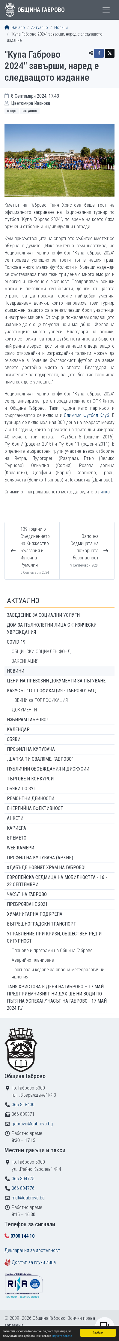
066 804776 (23, 1188)
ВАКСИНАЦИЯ (25, 661)
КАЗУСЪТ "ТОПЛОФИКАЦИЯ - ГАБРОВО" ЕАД (51, 690)
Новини (61, 27)
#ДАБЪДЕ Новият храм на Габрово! (46, 867)
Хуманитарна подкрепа (34, 914)
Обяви (13, 739)
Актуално (39, 27)
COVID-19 (16, 642)
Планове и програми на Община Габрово (52, 950)
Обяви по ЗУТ (21, 788)
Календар (18, 729)
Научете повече (62, 1337)
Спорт (11, 110)
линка (104, 492)
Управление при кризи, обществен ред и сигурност (54, 937)
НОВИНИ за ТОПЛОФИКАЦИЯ (40, 700)
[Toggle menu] (106, 10)
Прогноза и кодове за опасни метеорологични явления (58, 973)
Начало (14, 27)
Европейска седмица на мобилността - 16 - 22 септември (57, 880)
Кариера (16, 828)
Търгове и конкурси (30, 779)
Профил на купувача (31, 749)
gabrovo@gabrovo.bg (32, 1124)
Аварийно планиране (33, 960)
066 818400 (23, 1104)
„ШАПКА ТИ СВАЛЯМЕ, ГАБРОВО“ (40, 759)
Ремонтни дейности (30, 798)
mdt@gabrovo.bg (28, 1198)
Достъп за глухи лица (34, 1262)
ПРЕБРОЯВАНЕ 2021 (27, 904)
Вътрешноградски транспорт (41, 924)
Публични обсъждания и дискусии (48, 769)
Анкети (15, 818)
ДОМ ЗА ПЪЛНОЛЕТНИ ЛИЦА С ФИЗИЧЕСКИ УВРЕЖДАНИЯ (52, 628)
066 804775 (23, 1179)
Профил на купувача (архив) (40, 857)
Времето (16, 838)
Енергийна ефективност (35, 808)
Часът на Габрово (27, 894)
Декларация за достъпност (32, 1250)
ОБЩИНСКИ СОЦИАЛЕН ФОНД (41, 651)
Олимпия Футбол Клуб (86, 415)
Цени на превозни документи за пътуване (56, 681)
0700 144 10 (22, 1236)
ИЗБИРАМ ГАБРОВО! (27, 719)
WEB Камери (20, 848)
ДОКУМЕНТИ (24, 710)
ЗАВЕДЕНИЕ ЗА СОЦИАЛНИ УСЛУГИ (43, 615)
